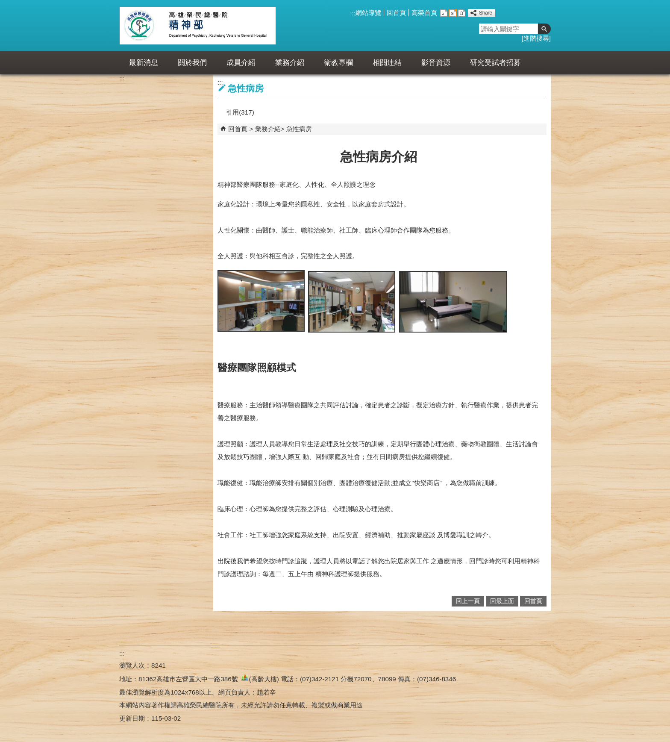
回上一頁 (468, 601)
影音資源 (435, 63)
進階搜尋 (536, 38)
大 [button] (461, 13)
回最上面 (502, 601)
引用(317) (240, 112)
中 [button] (453, 13)
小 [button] (443, 13)
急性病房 (299, 128)
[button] (544, 29)
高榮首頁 (424, 12)
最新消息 (143, 63)
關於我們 (192, 63)
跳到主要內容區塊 (4, 4)
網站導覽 (368, 12)
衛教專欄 (338, 63)
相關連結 (387, 63)
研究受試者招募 (495, 63)
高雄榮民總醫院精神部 (197, 25)
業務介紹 (289, 63)
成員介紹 (241, 63)
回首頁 (396, 12)
